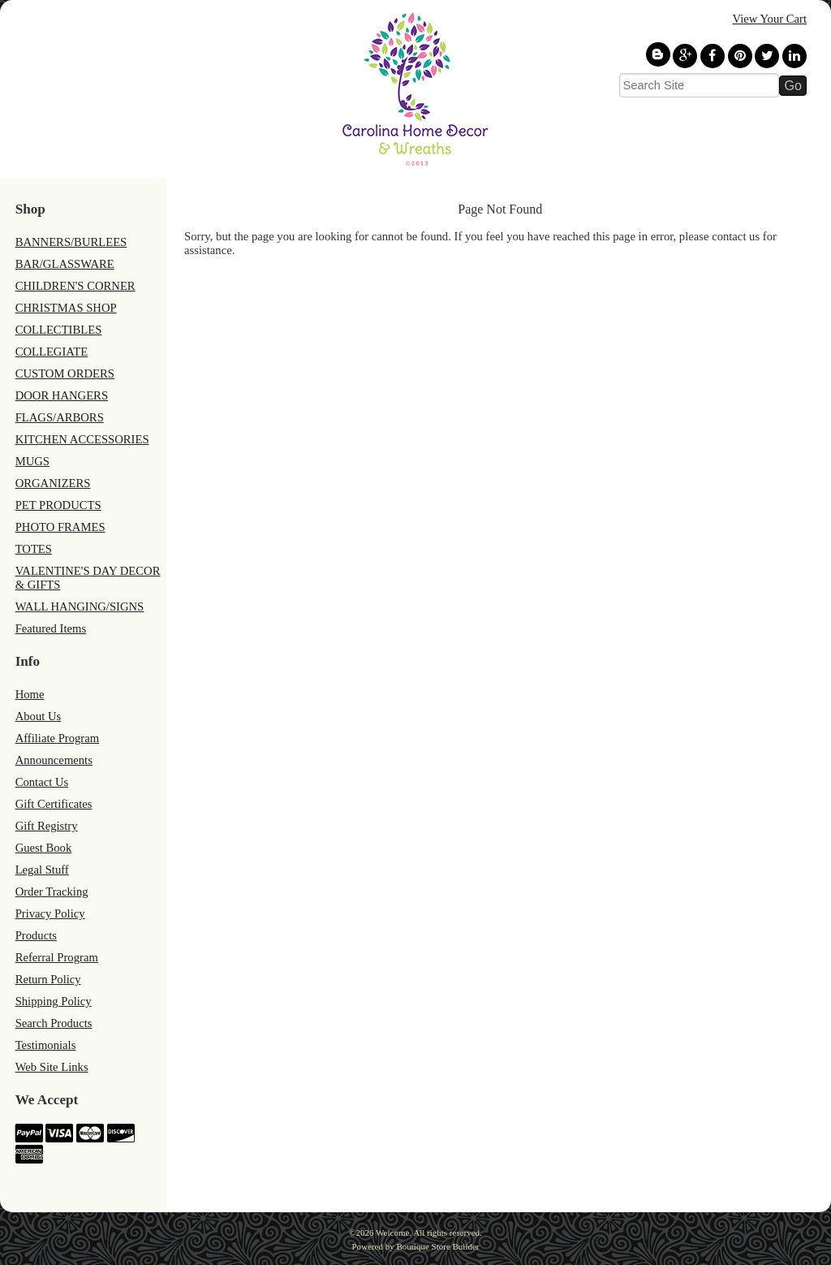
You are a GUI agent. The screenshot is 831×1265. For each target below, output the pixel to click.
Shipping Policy (53, 1001)
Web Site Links (51, 1066)
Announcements (54, 759)
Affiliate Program (57, 738)
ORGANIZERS (53, 483)
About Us (38, 716)
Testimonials (45, 1044)
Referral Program (56, 957)
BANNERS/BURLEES (71, 241)
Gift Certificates (54, 803)
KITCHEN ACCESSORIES (82, 439)
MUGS (32, 461)
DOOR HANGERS (61, 395)
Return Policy (48, 979)
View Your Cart (769, 18)
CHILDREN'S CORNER (75, 285)
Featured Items (51, 628)
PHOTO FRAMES (60, 526)
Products (36, 935)
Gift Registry (46, 825)
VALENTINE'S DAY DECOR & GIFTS (88, 577)
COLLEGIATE (51, 351)
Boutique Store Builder (437, 1246)
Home (30, 694)
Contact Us (42, 781)
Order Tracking (51, 891)
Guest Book (43, 847)
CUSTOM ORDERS (64, 373)
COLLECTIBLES (58, 329)
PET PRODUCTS (58, 505)
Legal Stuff (42, 869)
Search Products (54, 1023)
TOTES (33, 548)
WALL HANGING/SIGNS (79, 606)
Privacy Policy (50, 913)
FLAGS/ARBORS (59, 417)
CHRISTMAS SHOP (66, 307)
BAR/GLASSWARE (64, 263)
